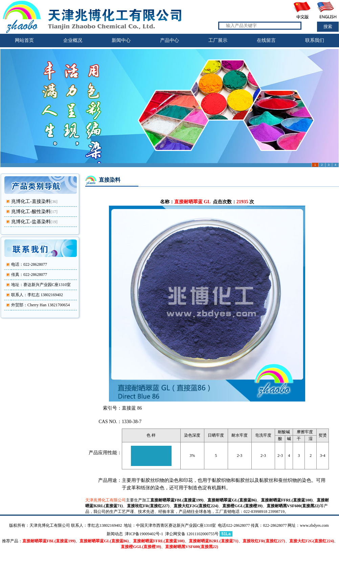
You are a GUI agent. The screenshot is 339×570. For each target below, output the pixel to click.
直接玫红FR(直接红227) (148, 505)
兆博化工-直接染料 (31, 201)
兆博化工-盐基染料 (31, 221)
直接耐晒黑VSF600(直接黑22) (293, 505)
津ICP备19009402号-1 (144, 534)
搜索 (327, 26)
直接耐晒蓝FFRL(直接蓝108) (287, 500)
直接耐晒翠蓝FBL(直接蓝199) (176, 500)
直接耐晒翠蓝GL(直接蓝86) (231, 500)
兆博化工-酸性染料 (31, 211)
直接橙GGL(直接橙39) (242, 505)
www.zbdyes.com (314, 525)
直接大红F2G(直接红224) (196, 505)
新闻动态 (115, 534)
